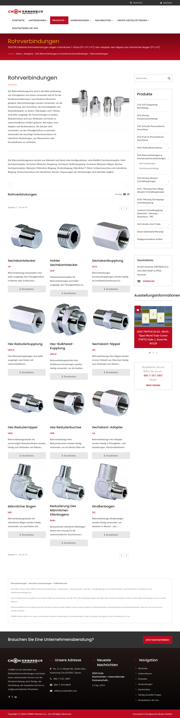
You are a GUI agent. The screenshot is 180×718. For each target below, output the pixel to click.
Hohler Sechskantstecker (64, 263)
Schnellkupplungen (76, 616)
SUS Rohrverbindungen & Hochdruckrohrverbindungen (63, 53)
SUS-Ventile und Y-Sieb (148, 224)
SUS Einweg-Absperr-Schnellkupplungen (148, 179)
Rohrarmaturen (63, 616)
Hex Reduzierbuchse (65, 427)
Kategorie (29, 53)
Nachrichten (104, 20)
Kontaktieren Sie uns (25, 28)
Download (145, 281)
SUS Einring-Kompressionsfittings (147, 117)
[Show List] (128, 194)
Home (19, 53)
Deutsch (167, 3)
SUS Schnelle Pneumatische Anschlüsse (150, 128)
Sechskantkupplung (107, 261)
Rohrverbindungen (101, 53)
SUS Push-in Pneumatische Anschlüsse (150, 138)
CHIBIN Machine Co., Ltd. (39, 713)
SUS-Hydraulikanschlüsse (149, 147)
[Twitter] (12, 696)
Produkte (59, 20)
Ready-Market (165, 713)
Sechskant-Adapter (107, 427)
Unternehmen (38, 20)
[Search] (145, 2)
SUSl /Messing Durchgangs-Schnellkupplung (151, 201)
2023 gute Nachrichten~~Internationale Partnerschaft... (108, 676)
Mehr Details (153, 385)
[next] (126, 185)
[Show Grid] (124, 194)
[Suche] (131, 2)
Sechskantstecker (22, 261)
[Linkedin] (16, 696)
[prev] (10, 185)
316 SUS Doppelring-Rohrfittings (147, 106)
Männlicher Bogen (22, 506)
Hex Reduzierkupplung (25, 344)
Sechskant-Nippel (106, 344)
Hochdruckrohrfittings (149, 168)
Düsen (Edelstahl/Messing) (150, 231)
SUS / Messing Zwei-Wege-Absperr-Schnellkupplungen (150, 190)
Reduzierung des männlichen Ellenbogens (63, 510)
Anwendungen (80, 20)
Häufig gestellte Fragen (133, 20)
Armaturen (53, 616)
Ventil (86, 616)
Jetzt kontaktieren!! (158, 639)
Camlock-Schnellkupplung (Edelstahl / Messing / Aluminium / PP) (150, 213)
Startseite (18, 20)
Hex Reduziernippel (22, 427)
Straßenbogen (103, 506)
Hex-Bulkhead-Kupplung (62, 346)
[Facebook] (9, 696)
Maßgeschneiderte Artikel (149, 239)
